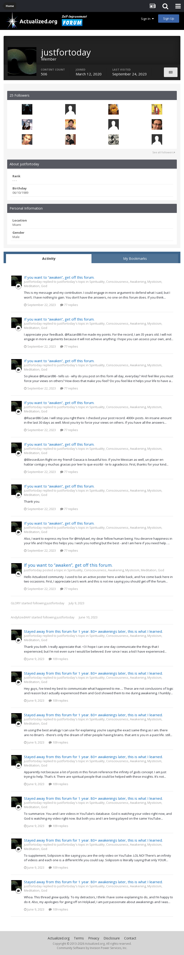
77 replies (69, 305)
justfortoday (55, 603)
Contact (130, 938)
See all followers (163, 152)
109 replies (58, 659)
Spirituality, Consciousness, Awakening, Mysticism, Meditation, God (115, 570)
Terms (79, 938)
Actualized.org (58, 938)
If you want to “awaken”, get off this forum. (59, 277)
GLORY (16, 603)
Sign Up (168, 18)
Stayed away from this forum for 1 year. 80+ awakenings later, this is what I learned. (93, 631)
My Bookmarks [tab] (135, 258)
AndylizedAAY (21, 617)
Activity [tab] (49, 258)
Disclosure (112, 938)
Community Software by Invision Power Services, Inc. (92, 948)
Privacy (93, 938)
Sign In (147, 19)
